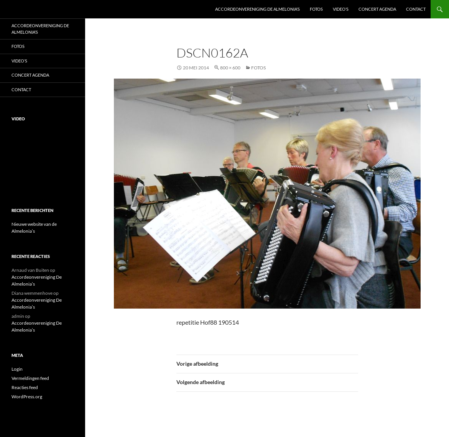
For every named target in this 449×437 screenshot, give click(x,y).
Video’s (341, 9)
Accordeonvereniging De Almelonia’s (257, 9)
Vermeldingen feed (30, 378)
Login (17, 369)
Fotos (316, 9)
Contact (416, 9)
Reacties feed (25, 387)
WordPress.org (27, 396)
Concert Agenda (377, 9)
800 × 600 (230, 68)
